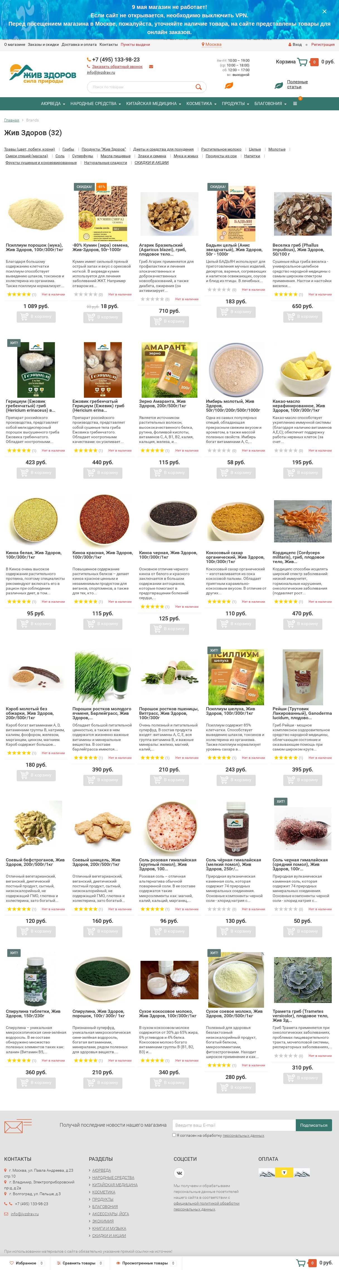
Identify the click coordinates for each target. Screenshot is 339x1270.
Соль (60, 156)
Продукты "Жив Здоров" (104, 149)
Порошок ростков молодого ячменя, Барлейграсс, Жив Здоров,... (101, 713)
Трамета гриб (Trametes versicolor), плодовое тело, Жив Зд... (300, 1016)
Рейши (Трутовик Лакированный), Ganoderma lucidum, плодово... (302, 713)
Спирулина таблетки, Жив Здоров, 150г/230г (33, 1013)
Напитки (252, 156)
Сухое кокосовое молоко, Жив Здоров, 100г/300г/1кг (168, 1013)
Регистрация (323, 44)
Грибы (68, 149)
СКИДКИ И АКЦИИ (152, 162)
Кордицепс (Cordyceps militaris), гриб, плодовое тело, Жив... (299, 557)
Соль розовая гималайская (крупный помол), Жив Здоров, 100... (168, 864)
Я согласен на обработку (218, 1135)
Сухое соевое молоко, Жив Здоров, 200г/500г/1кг (234, 1013)
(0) (88, 295)
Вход (295, 44)
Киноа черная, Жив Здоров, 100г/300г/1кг (168, 555)
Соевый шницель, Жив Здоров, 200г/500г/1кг (96, 862)
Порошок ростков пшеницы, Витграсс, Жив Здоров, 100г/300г (169, 713)
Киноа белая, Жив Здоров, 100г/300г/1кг (34, 555)
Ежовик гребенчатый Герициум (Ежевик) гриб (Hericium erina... (98, 406)
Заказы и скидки (43, 44)
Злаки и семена (152, 156)
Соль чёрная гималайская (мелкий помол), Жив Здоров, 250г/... (233, 864)
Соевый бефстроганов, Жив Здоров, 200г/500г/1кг (35, 862)
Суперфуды (82, 156)
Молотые (276, 149)
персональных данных (243, 1135)
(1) (21, 295)
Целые (255, 149)
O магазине (14, 44)
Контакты (109, 44)
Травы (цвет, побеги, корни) (29, 149)
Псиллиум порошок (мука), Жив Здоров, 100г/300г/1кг (34, 247)
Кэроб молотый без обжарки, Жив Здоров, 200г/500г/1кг (30, 713)
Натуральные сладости (105, 162)
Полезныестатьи (297, 84)
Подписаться (314, 1125)
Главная (11, 120)
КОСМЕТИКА (199, 103)
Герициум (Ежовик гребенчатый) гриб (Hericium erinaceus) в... (30, 406)
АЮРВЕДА (51, 103)
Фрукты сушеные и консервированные (41, 162)
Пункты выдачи (135, 44)
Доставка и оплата (79, 44)
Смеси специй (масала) (27, 156)
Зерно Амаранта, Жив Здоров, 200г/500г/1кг (162, 403)
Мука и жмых (186, 156)
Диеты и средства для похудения (163, 149)
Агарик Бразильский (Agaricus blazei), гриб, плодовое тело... (162, 249)
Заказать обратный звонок (117, 66)
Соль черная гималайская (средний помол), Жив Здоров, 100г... (300, 864)
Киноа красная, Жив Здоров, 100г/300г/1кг (102, 555)
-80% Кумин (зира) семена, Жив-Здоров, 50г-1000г (100, 247)
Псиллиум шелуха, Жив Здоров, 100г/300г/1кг (230, 711)
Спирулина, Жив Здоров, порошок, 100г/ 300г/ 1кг (98, 1013)
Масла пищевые (115, 156)
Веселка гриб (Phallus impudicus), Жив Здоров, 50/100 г (298, 249)
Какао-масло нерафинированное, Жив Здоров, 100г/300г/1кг (299, 406)
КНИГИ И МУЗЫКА (109, 1228)
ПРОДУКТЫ (233, 103)
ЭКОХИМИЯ (103, 1221)
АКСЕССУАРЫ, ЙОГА (110, 1214)
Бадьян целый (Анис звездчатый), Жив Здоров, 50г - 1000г (234, 249)
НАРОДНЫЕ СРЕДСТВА (94, 103)
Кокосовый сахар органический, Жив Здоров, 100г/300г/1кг (235, 557)
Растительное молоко (221, 149)
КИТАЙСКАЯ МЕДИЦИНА (151, 103)
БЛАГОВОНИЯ (268, 103)
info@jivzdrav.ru (101, 72)
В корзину (41, 316)
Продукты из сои (221, 156)
